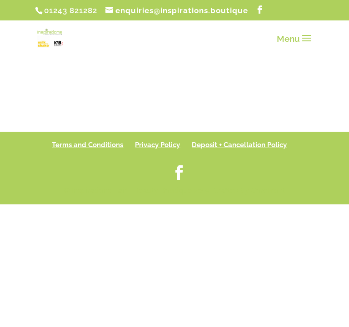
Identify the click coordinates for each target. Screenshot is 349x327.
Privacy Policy (157, 145)
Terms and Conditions (87, 145)
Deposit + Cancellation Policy (239, 145)
